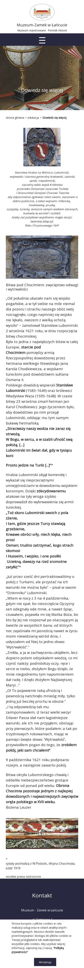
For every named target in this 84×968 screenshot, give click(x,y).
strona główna (15, 117)
